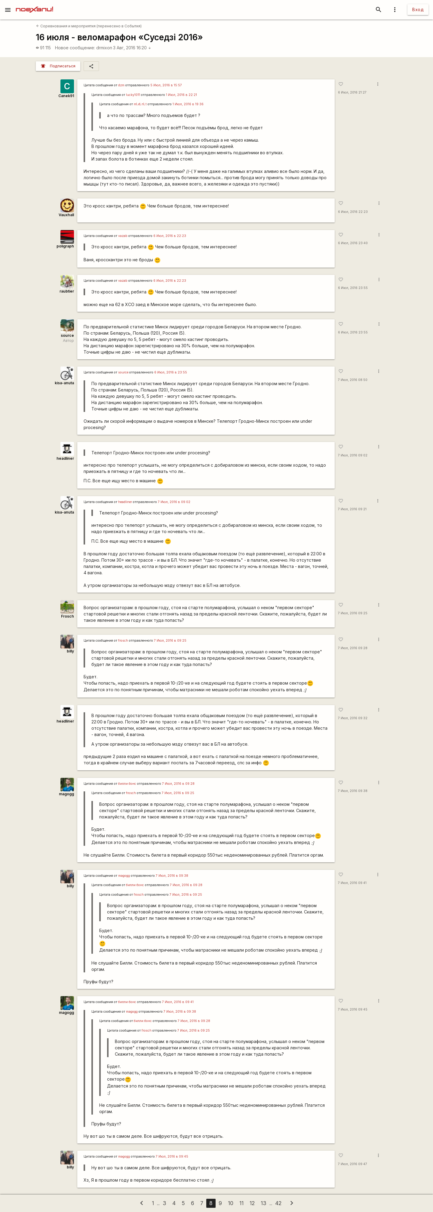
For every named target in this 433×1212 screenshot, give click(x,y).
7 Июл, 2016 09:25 (352, 613)
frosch (123, 641)
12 (252, 1203)
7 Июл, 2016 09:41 (352, 883)
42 (278, 1203)
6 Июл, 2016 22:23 (353, 212)
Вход (418, 9)
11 (241, 1203)
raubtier (67, 291)
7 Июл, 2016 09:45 (352, 1009)
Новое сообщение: (75, 47)
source (67, 335)
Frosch (67, 616)
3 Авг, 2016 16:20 (132, 47)
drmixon (104, 47)
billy (70, 651)
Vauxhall (66, 215)
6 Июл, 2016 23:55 (353, 288)
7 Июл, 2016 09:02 (352, 455)
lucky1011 (133, 95)
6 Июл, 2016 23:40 (353, 243)
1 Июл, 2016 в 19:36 (188, 104)
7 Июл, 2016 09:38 (352, 791)
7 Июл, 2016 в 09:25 (170, 641)
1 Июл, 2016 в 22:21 (181, 95)
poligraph (65, 246)
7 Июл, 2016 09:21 (352, 509)
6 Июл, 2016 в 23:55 (170, 372)
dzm (121, 85)
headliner (65, 458)
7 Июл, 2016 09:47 (352, 1164)
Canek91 (66, 96)
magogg (66, 794)
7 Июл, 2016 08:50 (352, 380)
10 (230, 1203)
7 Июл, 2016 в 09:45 (172, 1156)
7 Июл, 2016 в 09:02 (174, 502)
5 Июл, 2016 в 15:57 (166, 85)
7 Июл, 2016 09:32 (352, 718)
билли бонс (127, 784)
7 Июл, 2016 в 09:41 (178, 1002)
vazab (122, 236)
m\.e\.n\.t (140, 104)
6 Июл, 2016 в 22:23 (169, 236)
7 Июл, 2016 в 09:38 (172, 876)
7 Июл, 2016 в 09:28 (178, 784)
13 (263, 1203)
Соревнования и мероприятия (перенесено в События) (89, 26)
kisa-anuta (64, 383)
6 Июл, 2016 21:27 (352, 92)
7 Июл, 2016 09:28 (352, 648)
